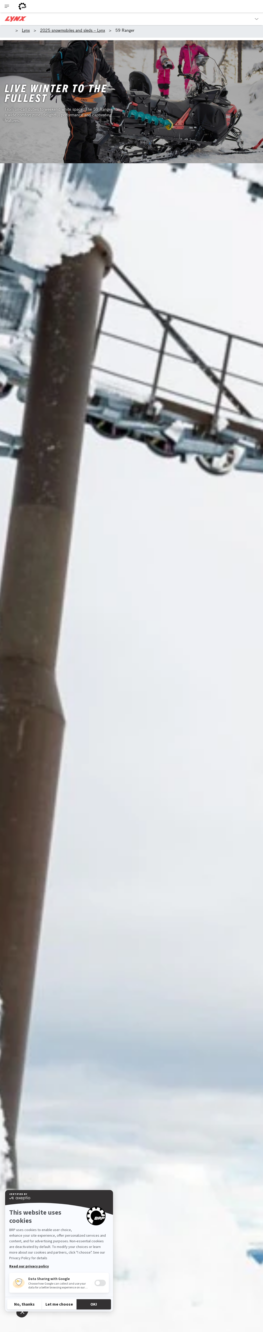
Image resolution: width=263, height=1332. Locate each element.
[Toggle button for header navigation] (7, 6)
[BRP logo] (22, 6)
